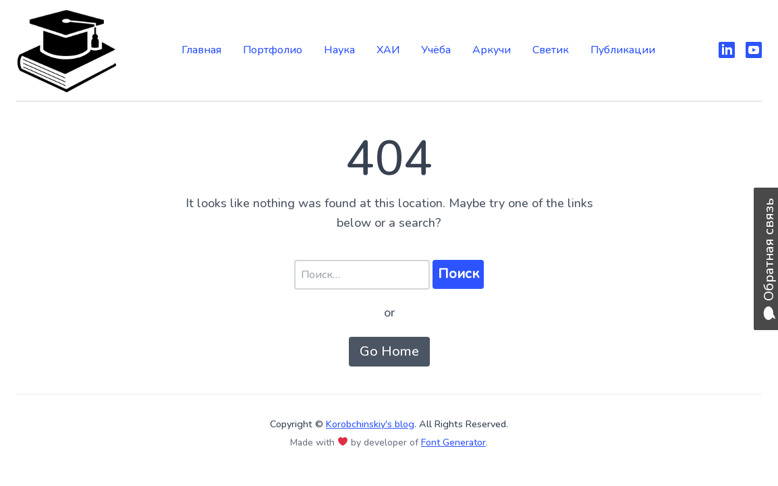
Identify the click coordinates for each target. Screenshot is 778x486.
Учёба (436, 50)
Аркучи (491, 50)
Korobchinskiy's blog (370, 424)
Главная (201, 50)
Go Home (389, 351)
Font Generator (453, 442)
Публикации (622, 50)
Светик (550, 50)
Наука (339, 50)
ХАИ (388, 50)
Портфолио (272, 50)
